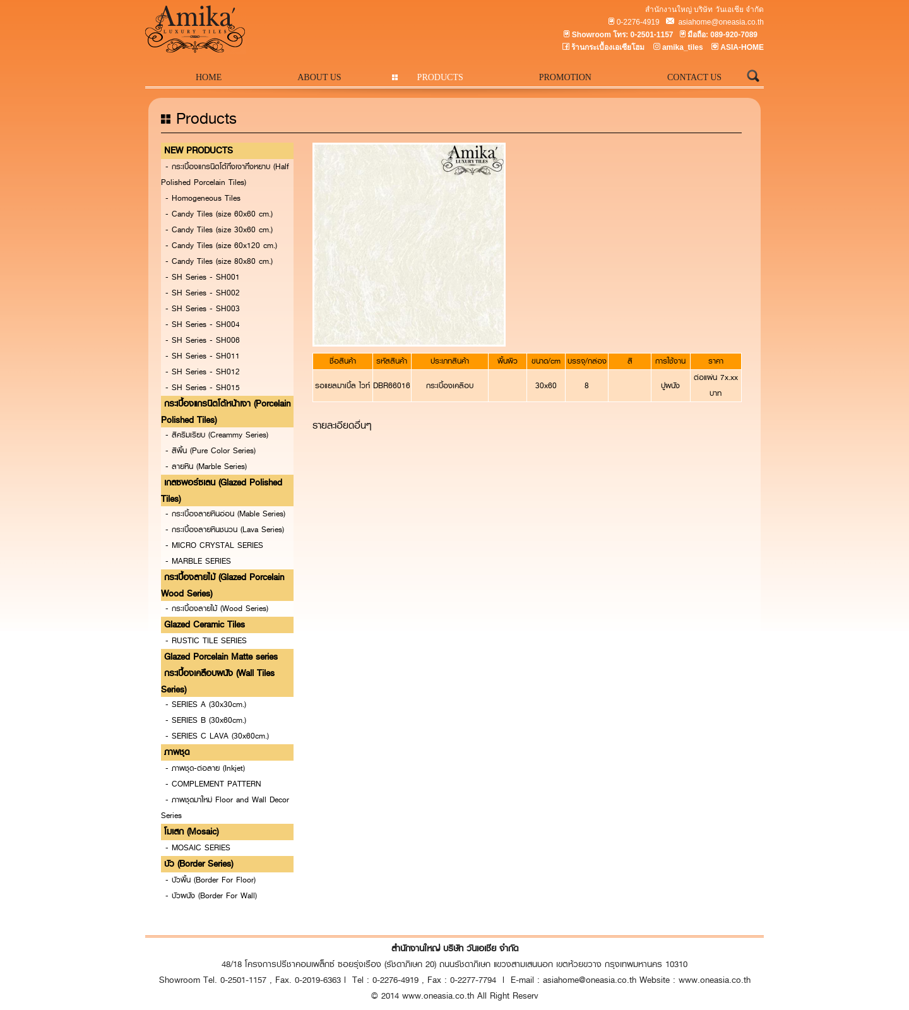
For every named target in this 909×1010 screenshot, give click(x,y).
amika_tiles (682, 47)
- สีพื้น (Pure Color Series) (210, 450)
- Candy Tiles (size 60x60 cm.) (219, 214)
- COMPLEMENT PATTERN (213, 784)
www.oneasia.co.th (715, 980)
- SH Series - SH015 (202, 387)
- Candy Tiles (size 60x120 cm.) (221, 245)
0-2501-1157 (651, 34)
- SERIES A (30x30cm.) (205, 704)
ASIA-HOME (742, 47)
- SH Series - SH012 (202, 371)
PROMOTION (565, 77)
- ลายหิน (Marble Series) (206, 466)
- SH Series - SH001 (202, 277)
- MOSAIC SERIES (197, 847)
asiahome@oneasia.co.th (720, 22)
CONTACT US (694, 77)
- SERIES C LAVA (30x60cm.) (217, 736)
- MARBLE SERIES (198, 561)
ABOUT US (319, 77)
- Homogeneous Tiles (203, 198)
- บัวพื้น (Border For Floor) (210, 880)
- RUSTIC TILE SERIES (206, 640)
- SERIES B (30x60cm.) (205, 720)
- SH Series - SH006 (202, 340)
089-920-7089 (734, 34)
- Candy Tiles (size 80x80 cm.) (219, 261)
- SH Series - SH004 (202, 324)
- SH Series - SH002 (202, 293)
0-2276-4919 (638, 22)
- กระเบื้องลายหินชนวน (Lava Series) (224, 529)
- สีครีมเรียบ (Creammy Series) (216, 435)
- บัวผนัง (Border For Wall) (211, 895)
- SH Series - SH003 (202, 308)
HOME (209, 77)
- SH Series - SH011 (202, 356)
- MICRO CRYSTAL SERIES (214, 545)
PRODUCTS (440, 77)
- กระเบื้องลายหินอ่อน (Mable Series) (225, 514)
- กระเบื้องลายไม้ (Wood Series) (216, 608)
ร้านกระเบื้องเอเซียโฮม (608, 47)
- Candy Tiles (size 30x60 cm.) (219, 229)
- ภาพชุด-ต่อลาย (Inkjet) (205, 768)
